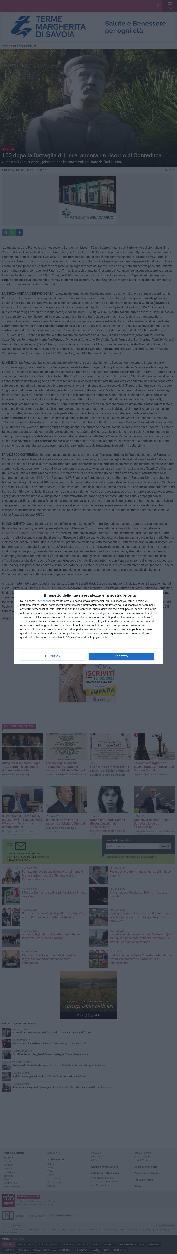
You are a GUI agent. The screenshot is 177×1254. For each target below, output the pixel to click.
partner (47, 601)
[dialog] (88, 627)
